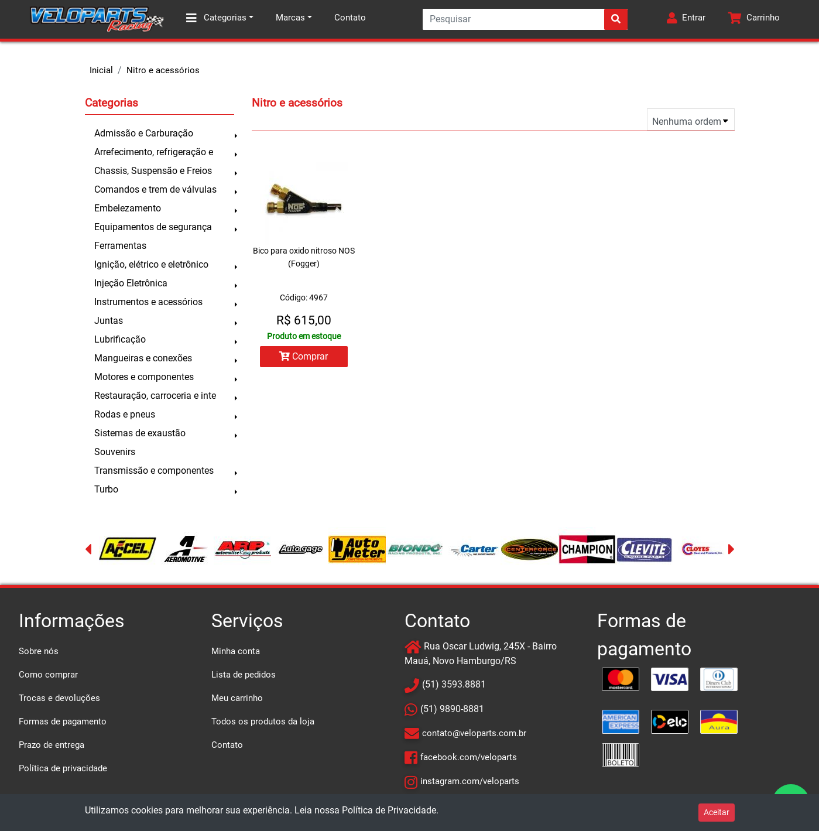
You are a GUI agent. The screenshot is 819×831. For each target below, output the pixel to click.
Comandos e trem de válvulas (155, 189)
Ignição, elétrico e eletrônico (151, 264)
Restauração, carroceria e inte (155, 395)
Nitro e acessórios (163, 70)
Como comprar (48, 674)
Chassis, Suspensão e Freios (153, 170)
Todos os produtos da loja (262, 721)
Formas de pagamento (63, 721)
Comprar (303, 356)
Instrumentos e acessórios (148, 301)
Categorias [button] (216, 18)
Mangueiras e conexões (143, 358)
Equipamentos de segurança (153, 226)
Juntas (108, 320)
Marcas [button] (290, 17)
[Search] (525, 19)
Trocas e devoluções (59, 698)
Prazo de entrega (51, 745)
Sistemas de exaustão (140, 433)
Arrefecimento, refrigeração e (153, 152)
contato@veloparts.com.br (474, 733)
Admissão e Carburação (143, 133)
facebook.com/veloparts (468, 757)
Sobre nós (39, 651)
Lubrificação (120, 339)
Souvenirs (114, 451)
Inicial (101, 70)
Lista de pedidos (243, 674)
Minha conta (235, 651)
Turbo (106, 489)
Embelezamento (127, 208)
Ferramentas (120, 245)
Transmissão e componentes (154, 470)
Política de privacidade (63, 768)
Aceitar (716, 812)
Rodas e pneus (124, 414)
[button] (686, 19)
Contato (350, 17)
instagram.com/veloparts (469, 781)
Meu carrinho (237, 698)
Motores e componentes (144, 376)
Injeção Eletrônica (130, 283)
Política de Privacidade (389, 810)
